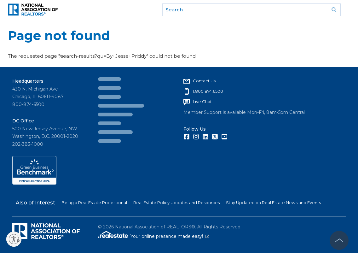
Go (333, 9)
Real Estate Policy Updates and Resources (176, 202)
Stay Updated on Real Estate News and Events (273, 202)
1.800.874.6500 (208, 91)
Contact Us (204, 80)
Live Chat (202, 101)
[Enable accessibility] (13, 239)
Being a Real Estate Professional (94, 202)
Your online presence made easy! (169, 236)
